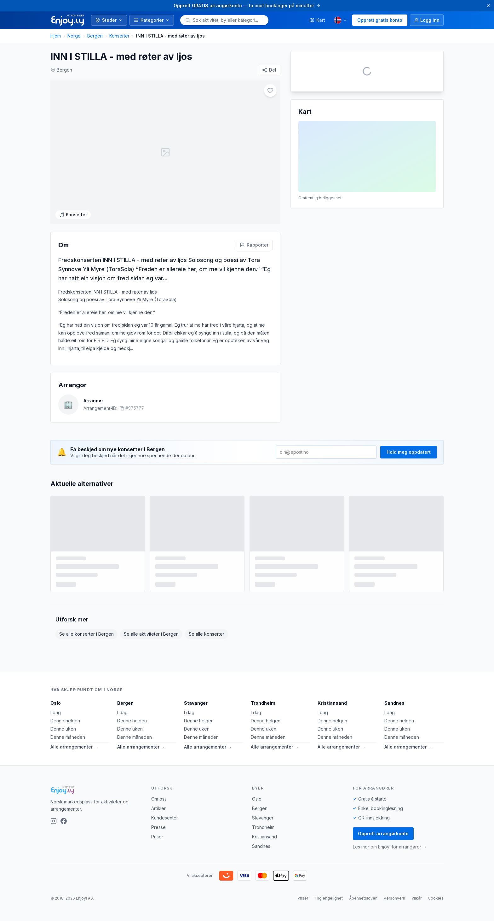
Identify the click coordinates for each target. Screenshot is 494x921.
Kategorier (152, 20)
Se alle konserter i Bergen (86, 669)
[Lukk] (488, 5)
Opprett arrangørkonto (383, 868)
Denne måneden (67, 772)
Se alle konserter (206, 669)
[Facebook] (63, 856)
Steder (109, 20)
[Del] (269, 70)
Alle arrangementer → (74, 782)
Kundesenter (164, 853)
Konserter (119, 35)
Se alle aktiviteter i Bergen (151, 669)
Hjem (55, 35)
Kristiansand (332, 738)
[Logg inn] (427, 20)
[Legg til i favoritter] (270, 90)
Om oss (159, 834)
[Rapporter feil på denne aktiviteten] (254, 280)
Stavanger (196, 738)
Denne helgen (65, 756)
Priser (157, 872)
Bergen (95, 35)
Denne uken (63, 764)
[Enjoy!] (95, 825)
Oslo (55, 738)
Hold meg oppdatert (409, 487)
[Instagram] (53, 856)
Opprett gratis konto (379, 20)
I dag (55, 747)
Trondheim (263, 738)
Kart (317, 20)
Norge (74, 35)
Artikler (158, 843)
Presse (158, 862)
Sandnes (394, 738)
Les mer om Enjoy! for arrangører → (390, 882)
